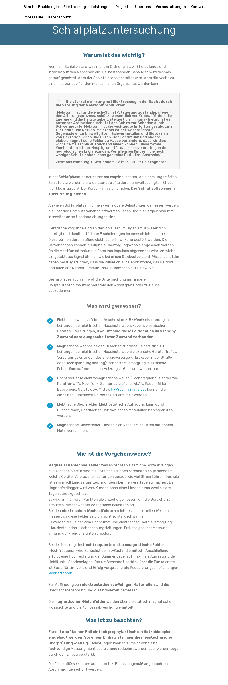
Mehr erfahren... (61, 573)
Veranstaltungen (171, 7)
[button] (114, 131)
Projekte (123, 7)
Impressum (33, 17)
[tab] (114, 131)
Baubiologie (48, 7)
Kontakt (198, 7)
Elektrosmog (74, 7)
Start (28, 7)
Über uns (143, 7)
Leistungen (101, 7)
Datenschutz (59, 17)
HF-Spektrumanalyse (128, 389)
